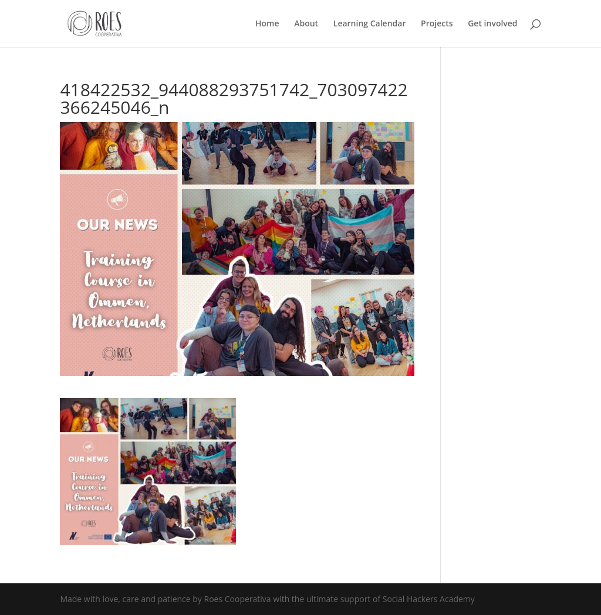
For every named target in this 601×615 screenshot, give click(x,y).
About (306, 24)
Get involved (492, 24)
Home (267, 24)
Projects (437, 24)
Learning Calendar (369, 24)
